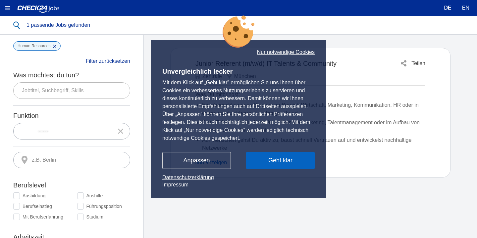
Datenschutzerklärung (188, 177)
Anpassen (196, 160)
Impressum (175, 184)
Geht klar (280, 160)
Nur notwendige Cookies (286, 52)
